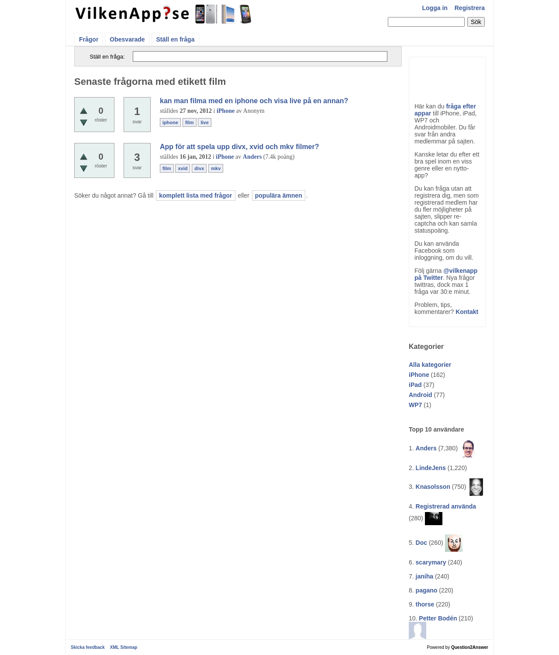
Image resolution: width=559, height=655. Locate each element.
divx (199, 168)
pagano (427, 590)
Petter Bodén (438, 618)
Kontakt (466, 311)
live (204, 122)
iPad (415, 384)
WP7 (415, 404)
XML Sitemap (124, 647)
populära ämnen (278, 195)
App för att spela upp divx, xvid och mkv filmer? (239, 146)
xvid (182, 168)
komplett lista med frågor (195, 195)
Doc (421, 542)
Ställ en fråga (175, 39)
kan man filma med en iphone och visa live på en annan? (254, 101)
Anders (426, 448)
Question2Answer (469, 647)
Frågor (88, 39)
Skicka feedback (88, 647)
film (189, 122)
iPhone (419, 374)
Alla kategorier (430, 364)
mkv (216, 168)
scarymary (431, 562)
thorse (425, 604)
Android (420, 394)
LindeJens (431, 467)
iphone (170, 122)
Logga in (435, 7)
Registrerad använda (446, 506)
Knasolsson (433, 486)
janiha (424, 576)
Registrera (470, 7)
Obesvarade (127, 39)
